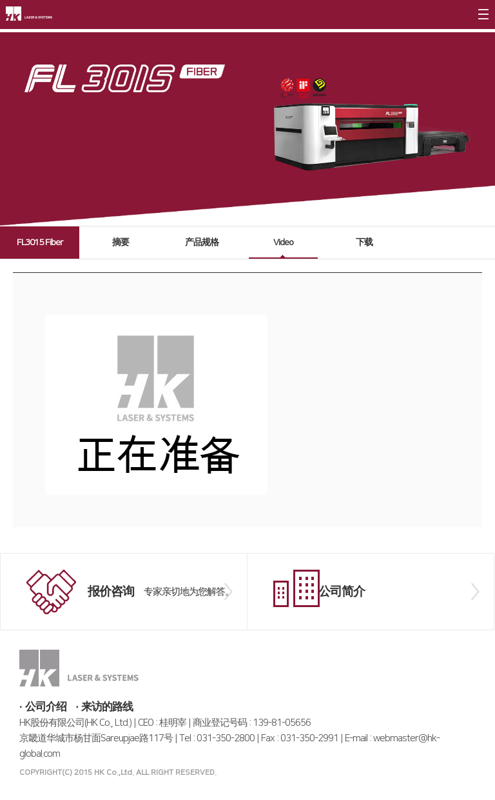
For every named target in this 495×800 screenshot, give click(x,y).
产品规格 (201, 242)
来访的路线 (107, 707)
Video (283, 242)
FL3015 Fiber (40, 242)
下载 (364, 242)
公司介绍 (45, 707)
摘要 (120, 242)
